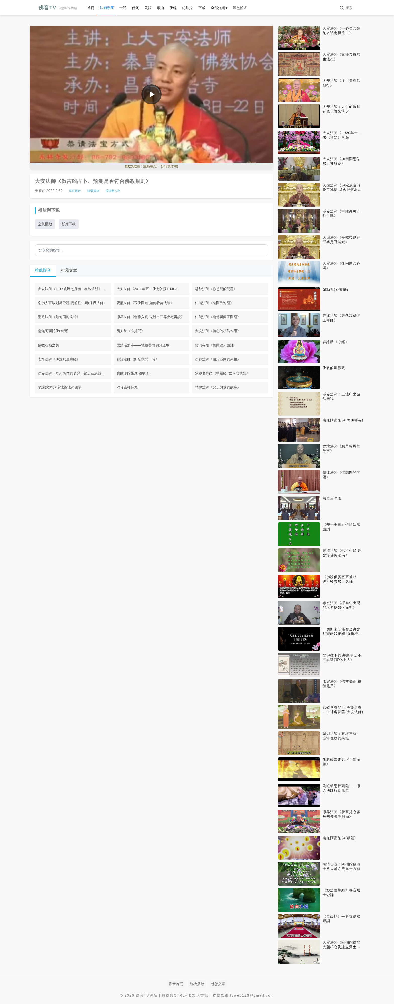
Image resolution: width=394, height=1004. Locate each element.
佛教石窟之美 (48, 345)
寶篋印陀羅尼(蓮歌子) (134, 373)
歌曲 (160, 8)
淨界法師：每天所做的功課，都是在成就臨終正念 (74, 373)
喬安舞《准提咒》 (131, 331)
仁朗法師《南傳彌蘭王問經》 (218, 317)
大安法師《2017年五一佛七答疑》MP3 (147, 289)
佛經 (173, 8)
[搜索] (345, 8)
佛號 (135, 8)
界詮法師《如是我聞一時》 (138, 359)
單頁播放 (75, 191)
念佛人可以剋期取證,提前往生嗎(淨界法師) (71, 303)
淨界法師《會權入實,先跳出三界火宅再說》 (150, 317)
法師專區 (107, 8)
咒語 (148, 8)
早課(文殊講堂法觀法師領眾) (60, 387)
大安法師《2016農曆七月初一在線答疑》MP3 (73, 289)
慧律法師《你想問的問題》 (216, 289)
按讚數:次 (113, 191)
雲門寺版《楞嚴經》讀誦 (214, 345)
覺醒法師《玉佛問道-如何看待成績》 (145, 303)
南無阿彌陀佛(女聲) (53, 331)
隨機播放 (93, 191)
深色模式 (240, 8)
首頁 (90, 8)
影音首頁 (176, 984)
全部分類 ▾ (219, 8)
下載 (201, 8)
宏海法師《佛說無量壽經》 (59, 359)
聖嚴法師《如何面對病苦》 (59, 317)
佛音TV (58, 7)
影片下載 (69, 224)
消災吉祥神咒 (127, 387)
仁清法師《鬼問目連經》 (214, 303)
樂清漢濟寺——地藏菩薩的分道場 (143, 345)
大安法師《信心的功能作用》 (218, 331)
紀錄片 (187, 8)
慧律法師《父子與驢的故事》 (218, 387)
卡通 (122, 8)
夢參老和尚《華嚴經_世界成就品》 (222, 373)
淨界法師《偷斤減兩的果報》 (218, 359)
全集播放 (45, 224)
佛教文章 (218, 984)
